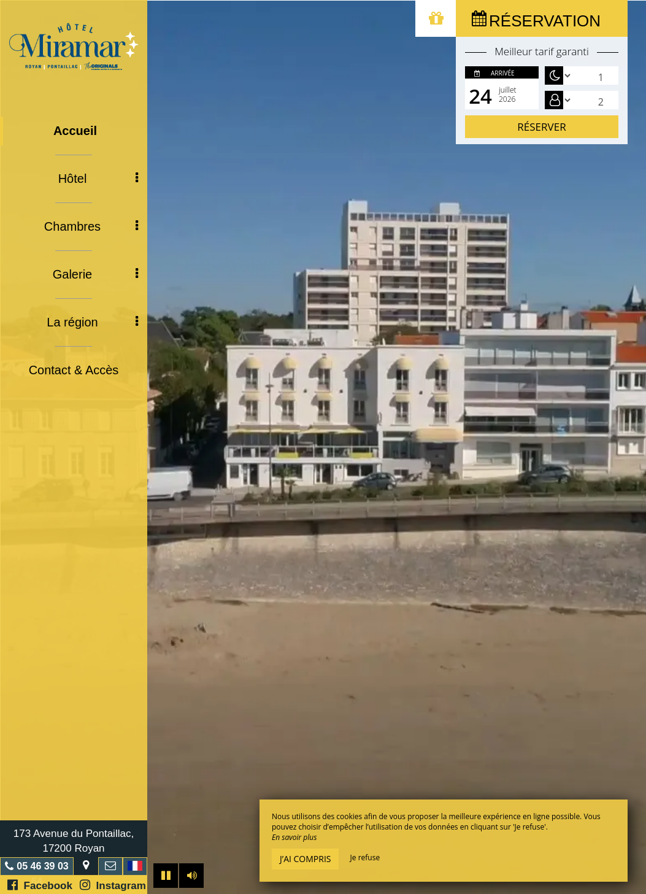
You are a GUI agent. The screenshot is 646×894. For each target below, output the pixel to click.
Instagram (113, 885)
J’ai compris (305, 859)
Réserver (541, 127)
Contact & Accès (74, 370)
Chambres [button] (91, 226)
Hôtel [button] (98, 178)
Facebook (39, 885)
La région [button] (92, 322)
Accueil (75, 130)
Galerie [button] (95, 274)
